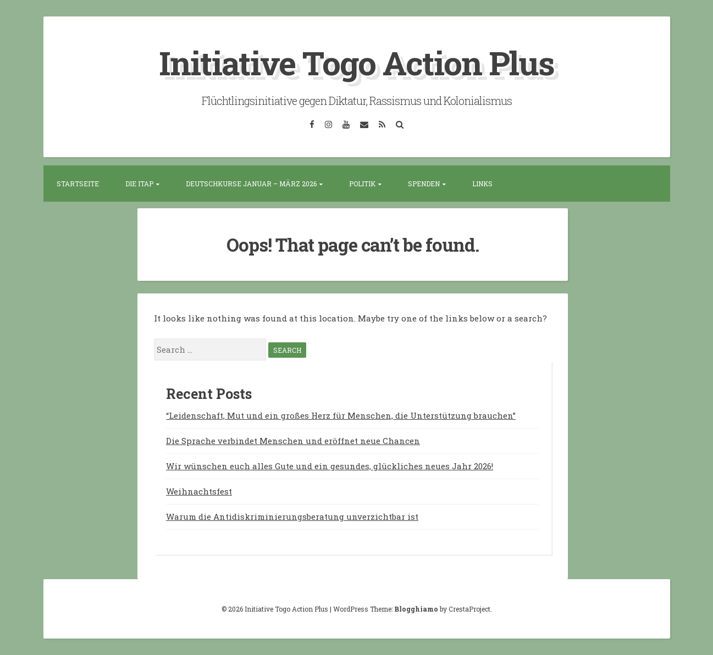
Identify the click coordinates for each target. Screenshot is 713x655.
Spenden (424, 183)
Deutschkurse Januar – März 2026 (251, 183)
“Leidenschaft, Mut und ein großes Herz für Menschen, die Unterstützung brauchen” (341, 415)
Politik (362, 183)
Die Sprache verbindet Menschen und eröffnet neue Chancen (293, 440)
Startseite (78, 183)
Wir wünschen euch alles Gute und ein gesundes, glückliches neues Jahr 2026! (329, 465)
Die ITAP (139, 183)
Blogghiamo (416, 608)
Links (482, 183)
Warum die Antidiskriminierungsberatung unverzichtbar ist (292, 516)
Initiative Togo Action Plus (356, 62)
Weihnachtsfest (199, 491)
